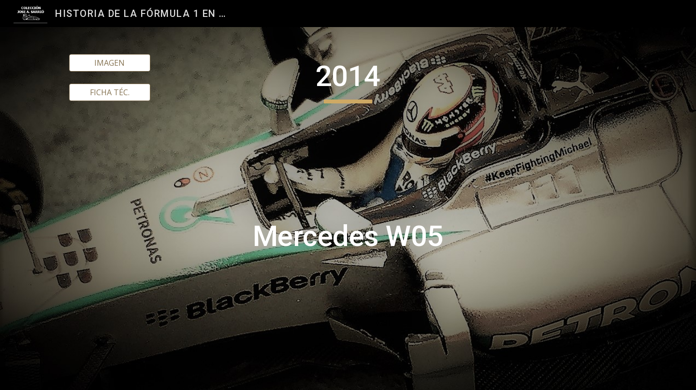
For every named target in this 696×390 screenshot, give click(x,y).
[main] (348, 208)
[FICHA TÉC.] (110, 92)
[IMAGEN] (110, 63)
